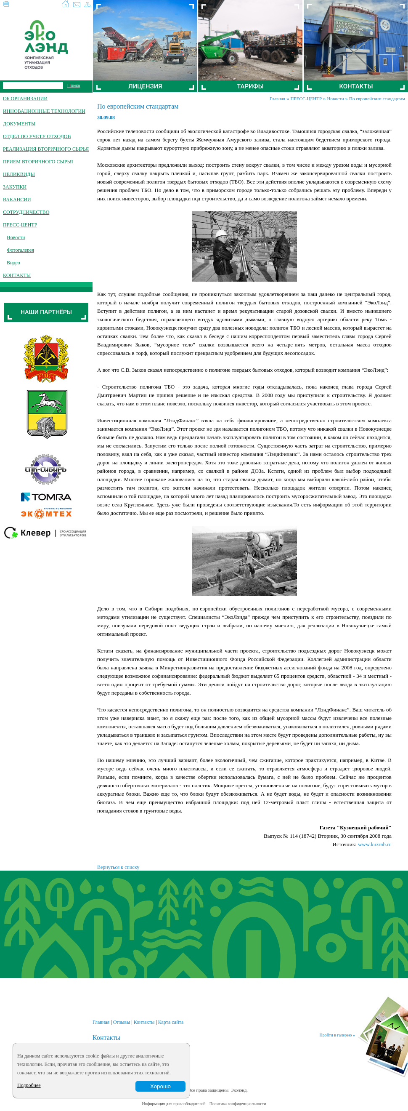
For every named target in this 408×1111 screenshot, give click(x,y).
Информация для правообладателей (174, 1103)
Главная (277, 98)
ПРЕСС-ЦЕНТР (306, 98)
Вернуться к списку (118, 867)
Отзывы (121, 1022)
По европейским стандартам (377, 98)
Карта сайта (171, 1022)
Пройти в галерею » (337, 1035)
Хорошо (160, 1086)
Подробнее (29, 1085)
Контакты (144, 1022)
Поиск (73, 85)
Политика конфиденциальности (237, 1103)
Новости (335, 98)
